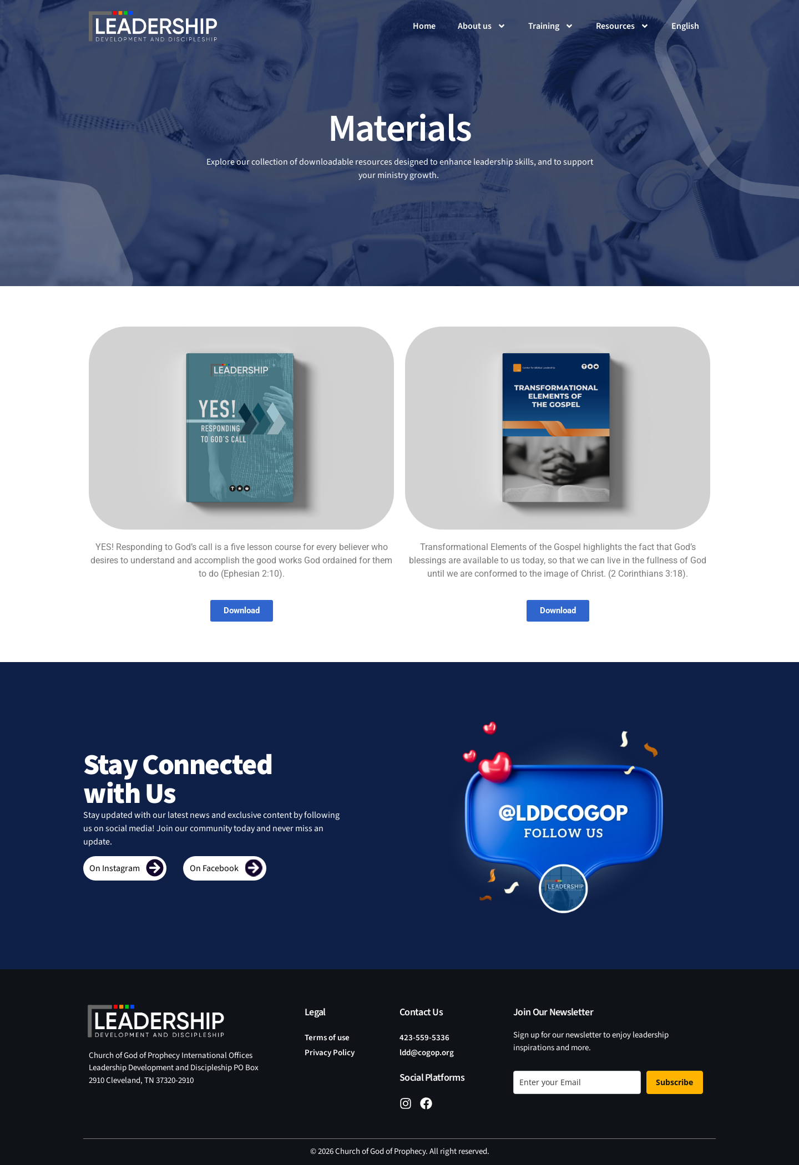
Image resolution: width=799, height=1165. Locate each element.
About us (482, 26)
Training (551, 26)
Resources (622, 26)
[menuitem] (685, 26)
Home (424, 26)
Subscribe (674, 1082)
